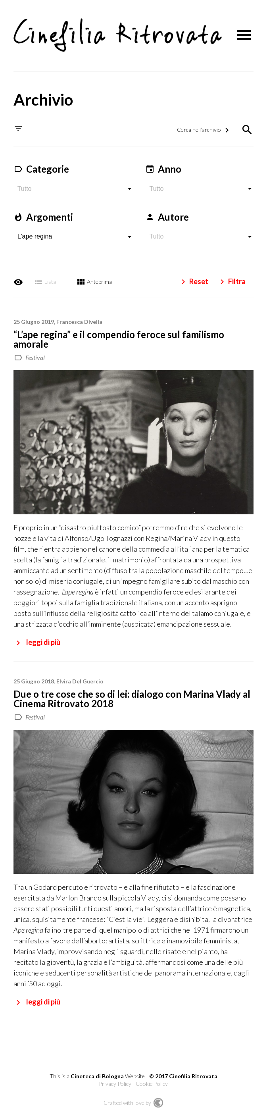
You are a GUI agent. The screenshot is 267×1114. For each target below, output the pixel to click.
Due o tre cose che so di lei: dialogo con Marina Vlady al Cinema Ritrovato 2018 (131, 696)
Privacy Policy (115, 1081)
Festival (35, 355)
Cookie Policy (152, 1081)
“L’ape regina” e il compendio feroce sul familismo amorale (118, 336)
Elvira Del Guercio (80, 678)
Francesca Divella (79, 319)
